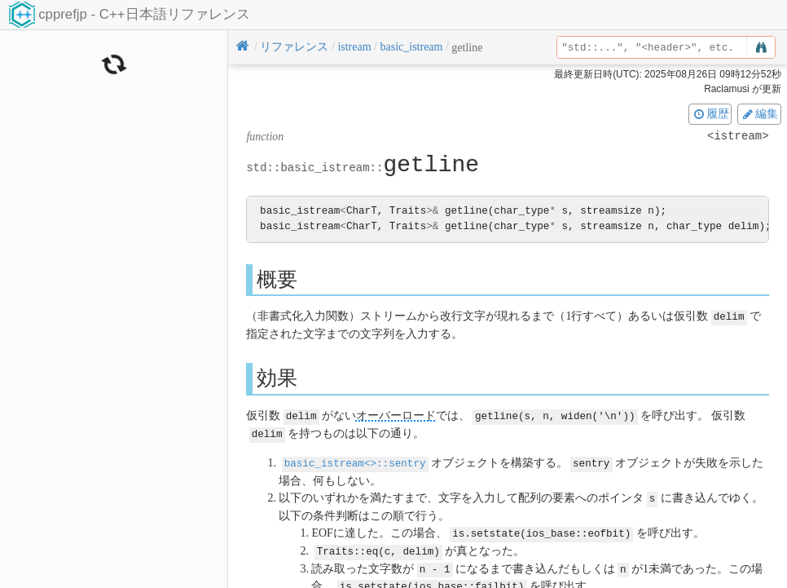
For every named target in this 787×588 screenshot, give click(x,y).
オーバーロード (396, 415)
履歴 (710, 113)
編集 (759, 113)
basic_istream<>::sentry (355, 460)
